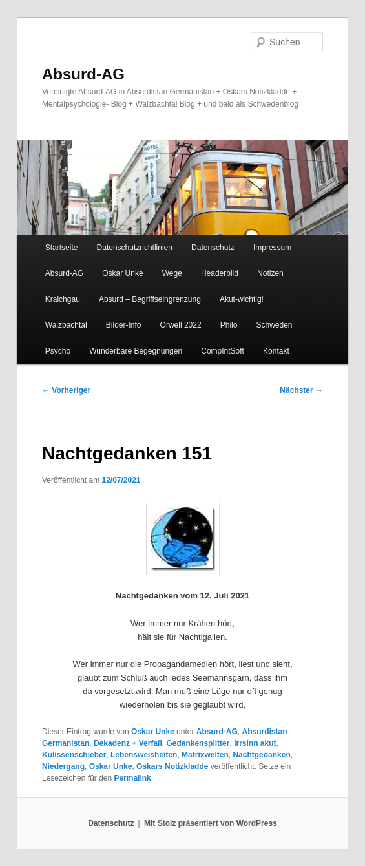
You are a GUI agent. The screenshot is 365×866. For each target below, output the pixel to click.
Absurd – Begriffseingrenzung (150, 299)
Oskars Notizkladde (172, 766)
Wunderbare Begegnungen (135, 350)
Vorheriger (66, 390)
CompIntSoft (222, 350)
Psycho (57, 350)
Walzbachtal (66, 325)
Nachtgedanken (261, 754)
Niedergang (63, 766)
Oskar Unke (122, 273)
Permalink (132, 778)
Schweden (274, 325)
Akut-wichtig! (242, 299)
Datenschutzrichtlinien (134, 247)
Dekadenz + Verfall (128, 743)
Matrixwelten (205, 754)
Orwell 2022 (181, 325)
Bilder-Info (123, 325)
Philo (229, 325)
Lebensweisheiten (143, 754)
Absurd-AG (83, 74)
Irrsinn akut (255, 743)
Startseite (61, 247)
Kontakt (276, 350)
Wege (172, 273)
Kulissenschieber (74, 754)
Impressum (272, 247)
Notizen (270, 273)
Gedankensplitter (197, 743)
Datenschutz (213, 247)
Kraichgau (62, 299)
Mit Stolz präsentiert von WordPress (210, 823)
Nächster (301, 390)
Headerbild (219, 273)
